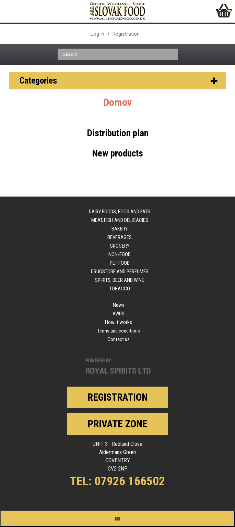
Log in (97, 34)
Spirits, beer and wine (119, 280)
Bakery (119, 229)
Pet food (120, 263)
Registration (126, 34)
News (119, 305)
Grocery (119, 246)
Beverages (119, 237)
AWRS (119, 314)
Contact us (118, 339)
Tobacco (119, 289)
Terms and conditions (118, 331)
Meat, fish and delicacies (119, 220)
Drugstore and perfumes (120, 271)
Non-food (119, 254)
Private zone (117, 424)
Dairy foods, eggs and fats (119, 212)
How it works (118, 322)
